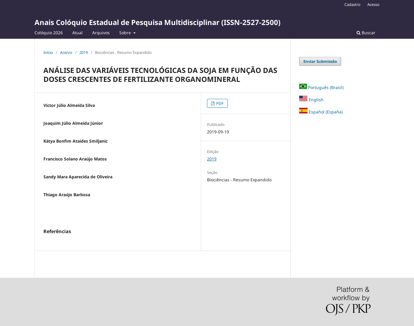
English (311, 99)
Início (48, 52)
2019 (83, 52)
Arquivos (101, 32)
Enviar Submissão (320, 61)
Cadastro (352, 4)
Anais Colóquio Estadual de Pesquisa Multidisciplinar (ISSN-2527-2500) (157, 22)
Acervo (66, 52)
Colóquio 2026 (48, 32)
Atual (77, 32)
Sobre (125, 32)
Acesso (373, 4)
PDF (219, 103)
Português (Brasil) (326, 87)
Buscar (366, 32)
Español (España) (326, 112)
